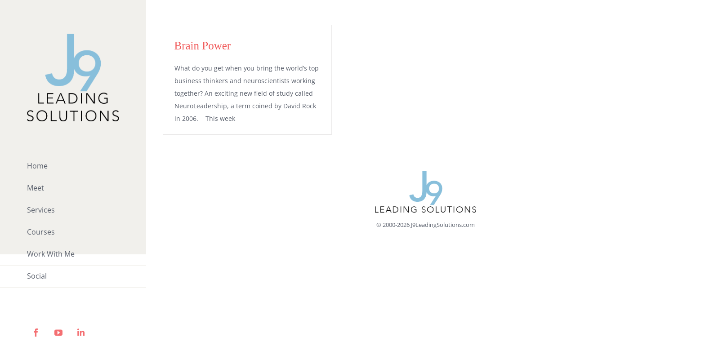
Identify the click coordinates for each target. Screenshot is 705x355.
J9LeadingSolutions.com (443, 225)
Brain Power (202, 46)
